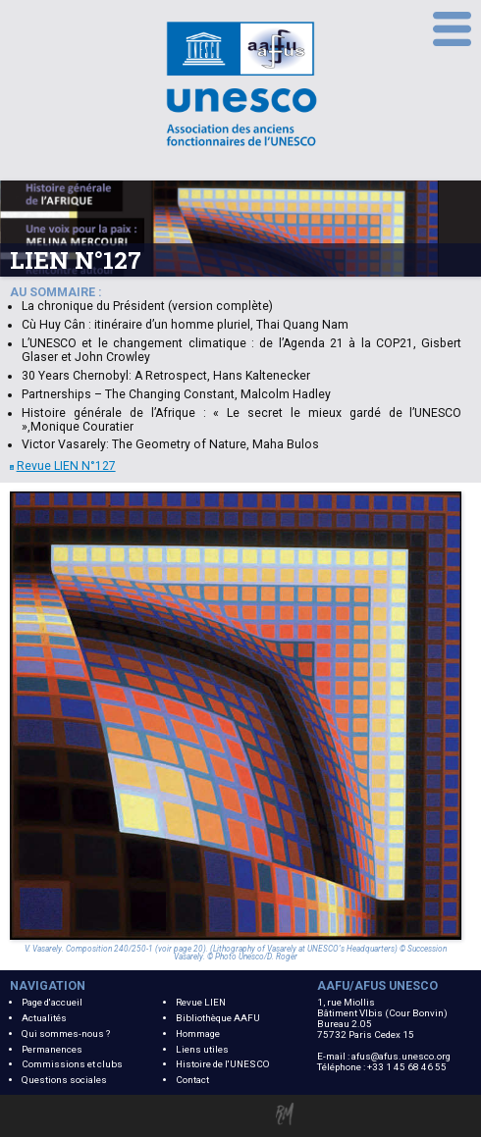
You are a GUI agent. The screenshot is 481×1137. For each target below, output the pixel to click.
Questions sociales (64, 1079)
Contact (192, 1079)
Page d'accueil (52, 1002)
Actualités (44, 1017)
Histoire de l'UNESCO (223, 1064)
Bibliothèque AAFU (218, 1017)
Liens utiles (202, 1049)
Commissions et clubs (72, 1064)
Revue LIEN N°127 (62, 466)
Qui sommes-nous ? (66, 1033)
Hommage (198, 1033)
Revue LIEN (201, 1002)
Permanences (52, 1049)
